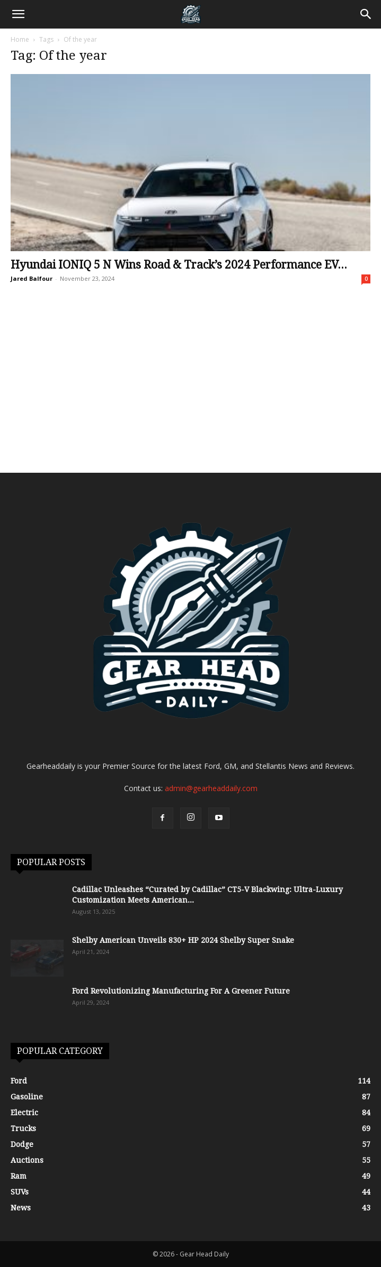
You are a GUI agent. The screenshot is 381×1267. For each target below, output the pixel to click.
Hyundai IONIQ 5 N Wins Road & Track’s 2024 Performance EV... (179, 264)
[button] (18, 14)
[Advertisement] (190, 393)
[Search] (366, 14)
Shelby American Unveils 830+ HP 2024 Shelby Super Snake (183, 940)
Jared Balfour (31, 278)
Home (20, 39)
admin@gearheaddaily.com (211, 788)
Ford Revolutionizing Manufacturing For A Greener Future (181, 991)
